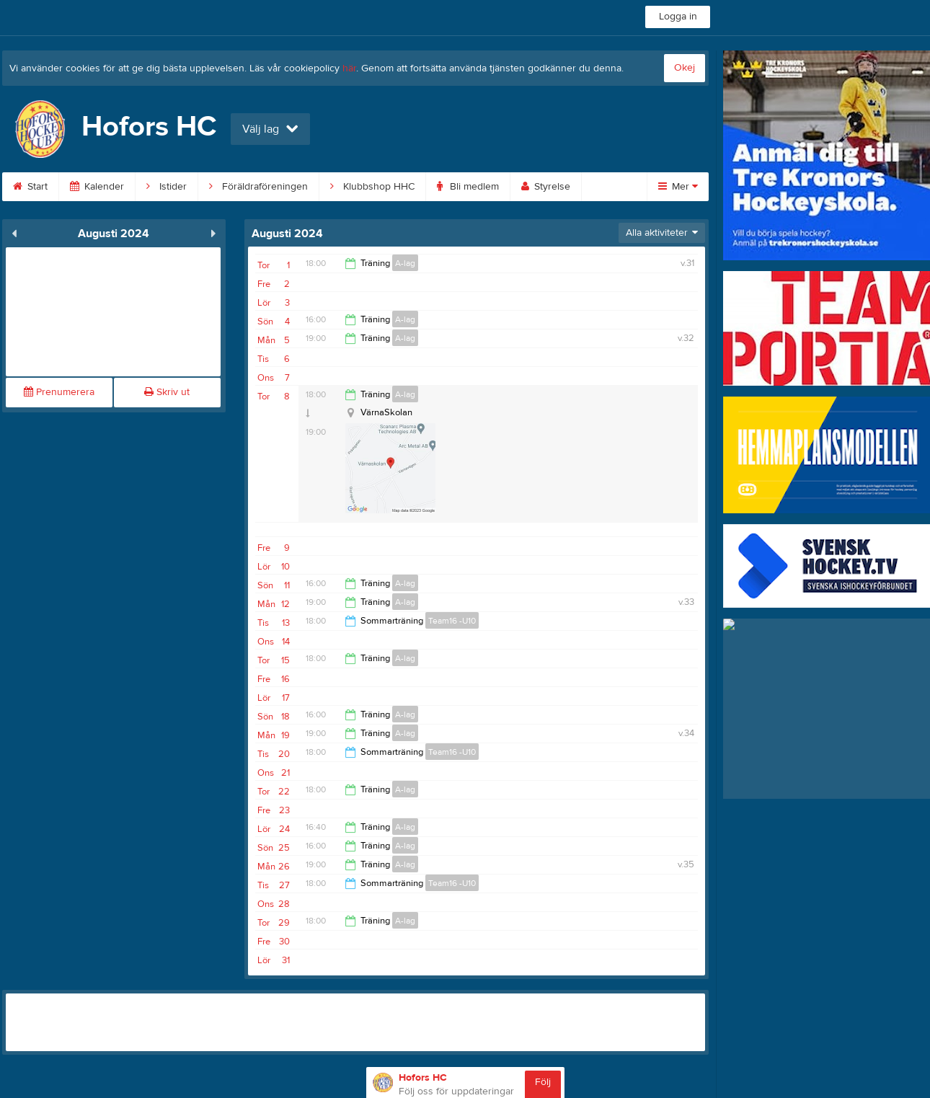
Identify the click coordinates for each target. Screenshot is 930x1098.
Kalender (97, 186)
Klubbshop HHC (372, 186)
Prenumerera (59, 392)
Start (30, 186)
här (349, 68)
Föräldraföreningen (258, 186)
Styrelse (545, 186)
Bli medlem (468, 186)
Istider (166, 186)
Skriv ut (167, 392)
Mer (678, 186)
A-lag (405, 263)
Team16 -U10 (452, 621)
